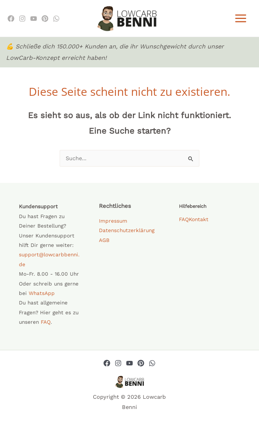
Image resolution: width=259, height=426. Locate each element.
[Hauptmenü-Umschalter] (240, 19)
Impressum (113, 223)
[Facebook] (11, 19)
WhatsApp (42, 295)
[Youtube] (33, 19)
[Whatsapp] (152, 365)
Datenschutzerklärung (126, 232)
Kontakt (198, 221)
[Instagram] (22, 19)
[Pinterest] (45, 19)
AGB (104, 242)
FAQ (46, 324)
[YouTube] (129, 365)
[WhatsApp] (56, 19)
